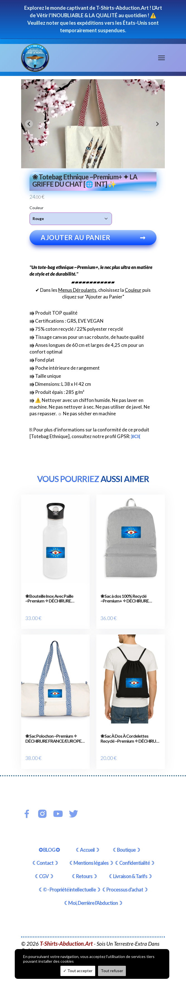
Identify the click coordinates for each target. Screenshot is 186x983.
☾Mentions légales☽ (91, 853)
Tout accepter (77, 970)
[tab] (88, 164)
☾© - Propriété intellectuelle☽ (69, 880)
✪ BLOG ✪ (49, 840)
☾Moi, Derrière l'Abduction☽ (93, 893)
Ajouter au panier (93, 237)
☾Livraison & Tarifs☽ (130, 867)
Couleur (36, 207)
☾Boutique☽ (126, 840)
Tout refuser (112, 970)
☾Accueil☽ (87, 840)
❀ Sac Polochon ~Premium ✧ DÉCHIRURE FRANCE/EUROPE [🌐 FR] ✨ (53, 734)
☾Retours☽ (84, 867)
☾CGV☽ (44, 867)
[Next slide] (157, 124)
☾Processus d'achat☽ (124, 880)
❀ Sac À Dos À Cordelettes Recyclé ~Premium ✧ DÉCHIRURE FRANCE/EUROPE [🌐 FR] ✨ (131, 734)
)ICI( (135, 436)
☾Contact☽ (45, 853)
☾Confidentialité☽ (134, 853)
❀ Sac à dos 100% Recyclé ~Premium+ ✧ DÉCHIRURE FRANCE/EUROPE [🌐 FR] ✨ (127, 598)
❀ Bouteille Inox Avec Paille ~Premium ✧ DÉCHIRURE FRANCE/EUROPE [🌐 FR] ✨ (51, 598)
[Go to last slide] (29, 124)
